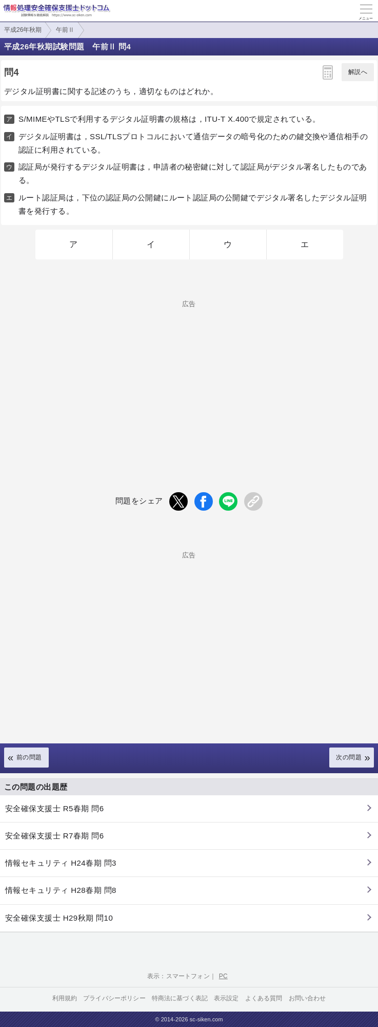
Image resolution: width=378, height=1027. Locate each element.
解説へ (357, 72)
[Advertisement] (189, 379)
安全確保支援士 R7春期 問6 (54, 835)
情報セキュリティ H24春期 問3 (60, 862)
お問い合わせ (307, 998)
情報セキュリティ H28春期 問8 (60, 890)
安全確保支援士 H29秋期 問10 (59, 917)
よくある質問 (264, 998)
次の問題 (349, 757)
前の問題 (29, 757)
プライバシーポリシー (114, 998)
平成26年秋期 (23, 29)
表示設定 (226, 998)
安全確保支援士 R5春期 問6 (54, 808)
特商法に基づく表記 (180, 998)
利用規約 (64, 998)
